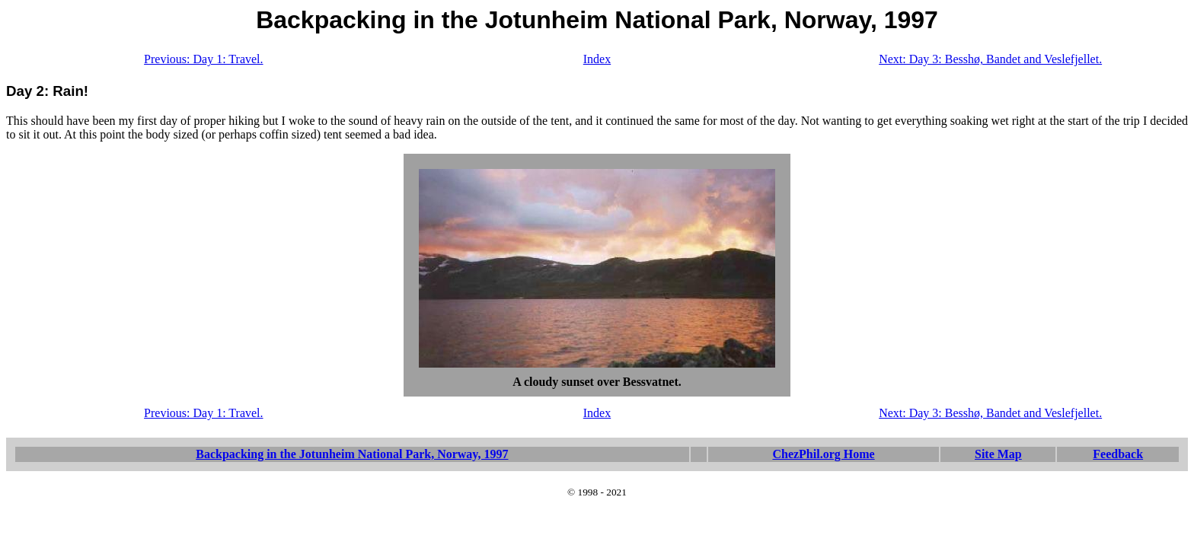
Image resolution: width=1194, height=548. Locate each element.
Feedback (1118, 454)
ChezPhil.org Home (823, 454)
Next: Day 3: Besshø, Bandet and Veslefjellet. (990, 59)
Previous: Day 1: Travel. (203, 59)
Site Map (998, 454)
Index (597, 59)
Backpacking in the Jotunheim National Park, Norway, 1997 (352, 454)
